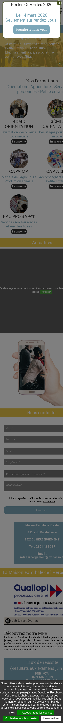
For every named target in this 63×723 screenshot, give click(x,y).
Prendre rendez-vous (31, 30)
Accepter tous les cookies (35, 712)
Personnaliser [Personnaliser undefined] (51, 718)
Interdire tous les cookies (21, 718)
